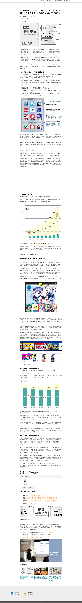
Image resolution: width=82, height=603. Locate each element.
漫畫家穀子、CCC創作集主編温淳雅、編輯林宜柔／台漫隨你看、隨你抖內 (41, 498)
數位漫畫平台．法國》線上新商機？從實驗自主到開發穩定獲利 (26, 577)
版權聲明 (17, 594)
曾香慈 (31, 16)
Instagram (67, 0)
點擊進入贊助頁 (48, 532)
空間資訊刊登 (30, 594)
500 (25, 481)
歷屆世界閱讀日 (58, 0)
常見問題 (69, 596)
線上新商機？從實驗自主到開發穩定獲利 (34, 495)
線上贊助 (59, 596)
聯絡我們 (17, 596)
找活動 (42, 0)
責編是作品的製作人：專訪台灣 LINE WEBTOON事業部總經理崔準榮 (42, 500)
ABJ (56, 463)
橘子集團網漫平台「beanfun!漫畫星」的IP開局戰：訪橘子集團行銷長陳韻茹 (42, 497)
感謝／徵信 (64, 596)
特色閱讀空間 (49, 0)
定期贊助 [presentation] (23, 476)
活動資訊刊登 (30, 592)
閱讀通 (24, 593)
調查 (34, 427)
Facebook (64, 0)
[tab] (22, 477)
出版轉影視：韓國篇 (32, 503)
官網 (37, 314)
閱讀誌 (12, 593)
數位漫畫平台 (49, 57)
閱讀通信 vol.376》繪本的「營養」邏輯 (31, 537)
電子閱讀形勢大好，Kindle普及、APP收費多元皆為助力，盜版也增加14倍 (41, 494)
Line (69, 0)
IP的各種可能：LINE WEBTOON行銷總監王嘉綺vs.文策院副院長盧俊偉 (43, 501)
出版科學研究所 (38, 243)
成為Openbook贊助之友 (27, 487)
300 (25, 479)
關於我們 (17, 592)
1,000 (25, 483)
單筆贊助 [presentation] (27, 476)
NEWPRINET (50, 243)
